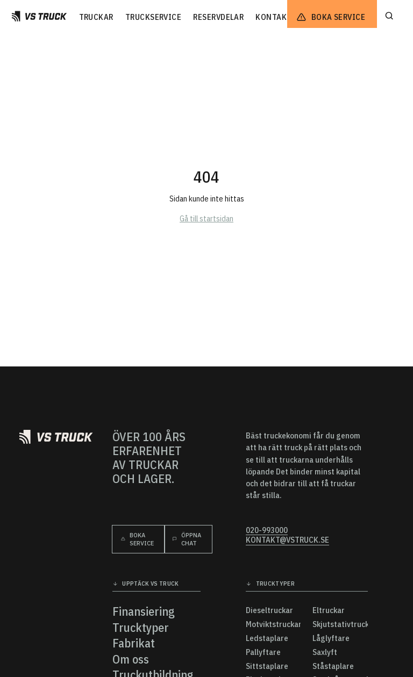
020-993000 (267, 530)
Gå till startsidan (206, 218)
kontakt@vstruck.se (287, 540)
